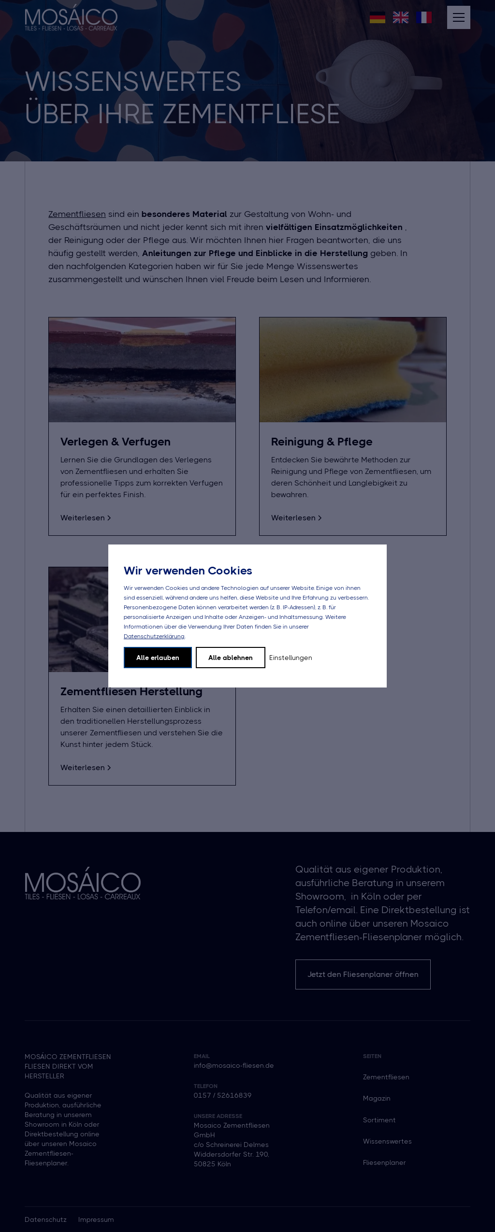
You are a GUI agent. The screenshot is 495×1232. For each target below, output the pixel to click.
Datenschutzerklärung (154, 636)
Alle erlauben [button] (157, 657)
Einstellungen (290, 657)
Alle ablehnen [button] (230, 657)
